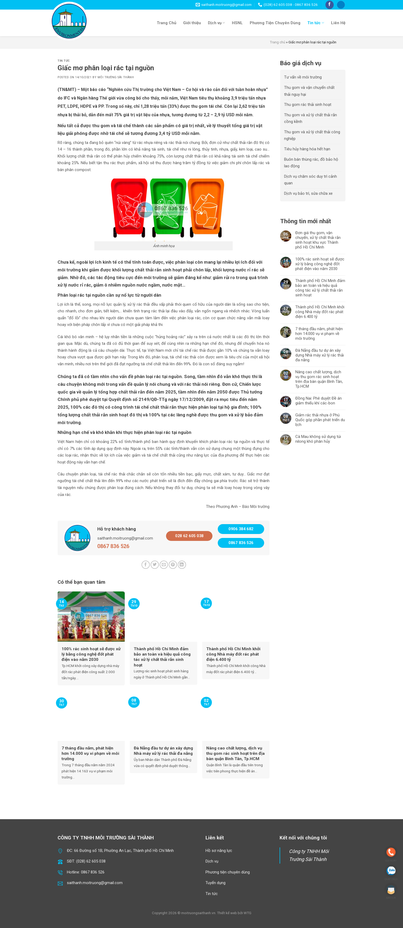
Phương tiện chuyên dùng (227, 872)
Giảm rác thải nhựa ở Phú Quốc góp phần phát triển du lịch (320, 420)
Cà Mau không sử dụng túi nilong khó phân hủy (318, 439)
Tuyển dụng (215, 882)
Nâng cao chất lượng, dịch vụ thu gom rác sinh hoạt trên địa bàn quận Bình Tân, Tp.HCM (319, 379)
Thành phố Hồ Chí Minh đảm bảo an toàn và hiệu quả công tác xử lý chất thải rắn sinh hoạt (320, 287)
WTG (247, 913)
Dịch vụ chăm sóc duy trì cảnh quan (310, 180)
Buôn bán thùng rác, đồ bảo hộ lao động (311, 163)
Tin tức (315, 22)
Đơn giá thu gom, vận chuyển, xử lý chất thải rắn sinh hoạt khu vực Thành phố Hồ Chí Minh (318, 240)
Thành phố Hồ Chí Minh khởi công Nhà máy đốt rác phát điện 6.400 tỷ (319, 312)
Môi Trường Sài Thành (116, 77)
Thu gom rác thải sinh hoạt (307, 104)
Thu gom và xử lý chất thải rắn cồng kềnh (310, 118)
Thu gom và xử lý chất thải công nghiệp (312, 135)
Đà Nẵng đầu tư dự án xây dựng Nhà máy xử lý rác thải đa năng (319, 355)
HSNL (237, 22)
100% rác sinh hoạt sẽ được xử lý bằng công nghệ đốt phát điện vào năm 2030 (319, 264)
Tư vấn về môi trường (303, 77)
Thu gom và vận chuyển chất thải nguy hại (309, 91)
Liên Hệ (338, 22)
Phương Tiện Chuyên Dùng (275, 22)
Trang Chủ (166, 22)
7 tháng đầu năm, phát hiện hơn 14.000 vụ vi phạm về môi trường (319, 333)
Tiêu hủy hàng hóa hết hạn (307, 149)
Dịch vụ (216, 22)
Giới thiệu (192, 22)
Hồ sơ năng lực (218, 850)
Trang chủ (277, 42)
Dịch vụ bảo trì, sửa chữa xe (308, 193)
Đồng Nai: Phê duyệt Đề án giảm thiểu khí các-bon (318, 400)
